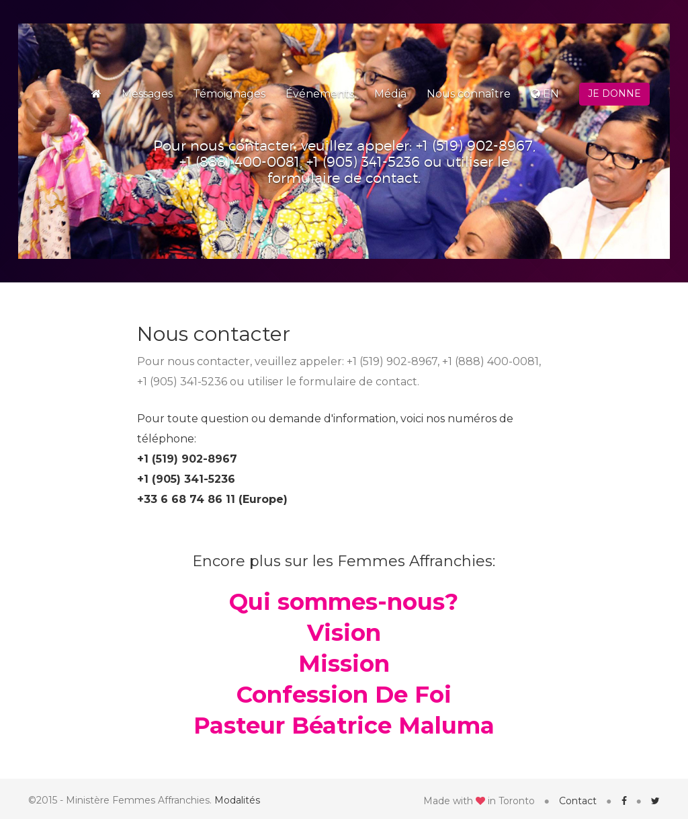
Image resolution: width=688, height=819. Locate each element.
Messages (147, 93)
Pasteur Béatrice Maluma (344, 725)
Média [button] (390, 93)
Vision (344, 633)
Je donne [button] (614, 93)
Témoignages (229, 93)
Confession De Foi (344, 694)
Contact (578, 801)
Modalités (237, 800)
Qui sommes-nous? (343, 602)
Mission (344, 664)
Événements (320, 93)
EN (545, 93)
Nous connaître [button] (469, 93)
